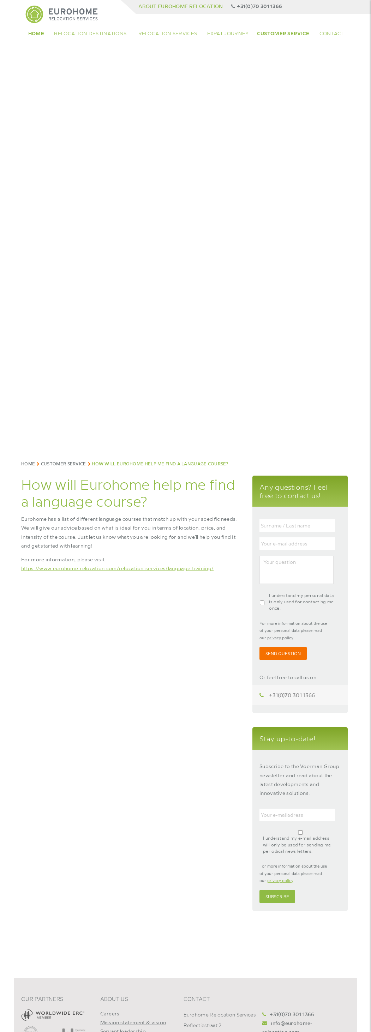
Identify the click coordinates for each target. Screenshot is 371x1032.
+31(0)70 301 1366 (256, 6)
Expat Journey (228, 33)
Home (36, 33)
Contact (332, 33)
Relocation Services (167, 33)
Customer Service (63, 463)
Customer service (283, 33)
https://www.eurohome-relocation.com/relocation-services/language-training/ (117, 568)
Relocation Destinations (90, 33)
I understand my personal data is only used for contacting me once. (301, 601)
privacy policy (280, 637)
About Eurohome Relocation (180, 6)
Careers (110, 1013)
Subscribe (277, 896)
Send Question (283, 653)
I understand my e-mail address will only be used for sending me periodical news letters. (297, 844)
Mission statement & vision (133, 1022)
